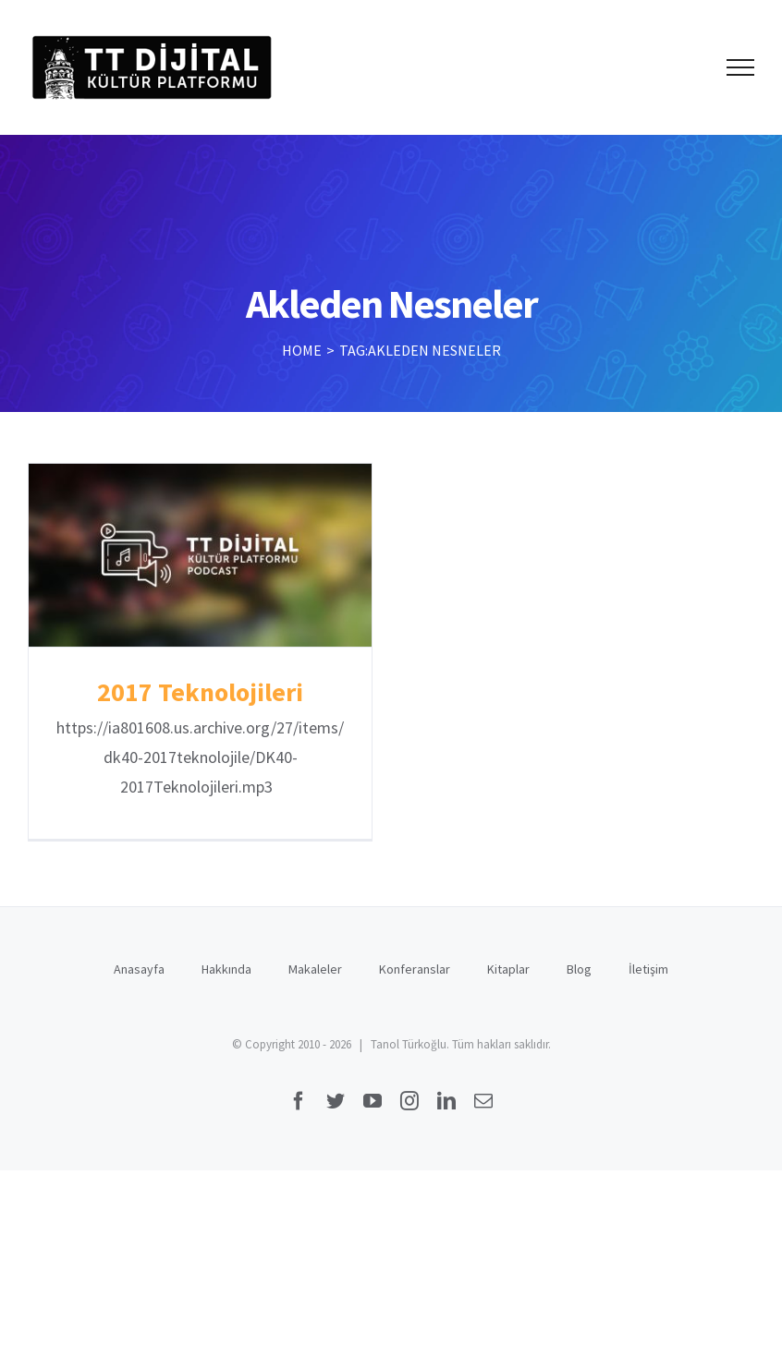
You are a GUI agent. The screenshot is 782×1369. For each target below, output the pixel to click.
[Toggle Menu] (741, 67)
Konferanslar (414, 969)
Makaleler (315, 969)
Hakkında (226, 969)
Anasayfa (139, 969)
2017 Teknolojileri (200, 692)
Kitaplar (508, 969)
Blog (579, 969)
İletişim (648, 969)
